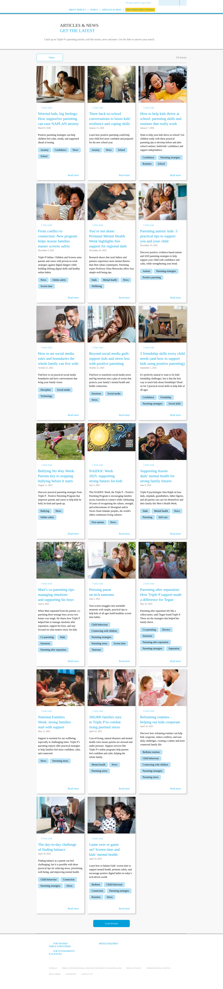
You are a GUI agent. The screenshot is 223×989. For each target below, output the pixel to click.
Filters (52, 57)
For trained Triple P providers (60, 945)
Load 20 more (111, 923)
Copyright (70, 974)
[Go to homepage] (41, 14)
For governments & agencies (62, 952)
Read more (73, 175)
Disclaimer (54, 974)
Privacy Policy (134, 968)
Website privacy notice (158, 968)
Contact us (87, 974)
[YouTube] (148, 946)
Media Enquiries (108, 943)
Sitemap (53, 968)
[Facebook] (140, 946)
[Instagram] (156, 946)
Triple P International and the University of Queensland (91, 968)
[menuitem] (139, 3)
